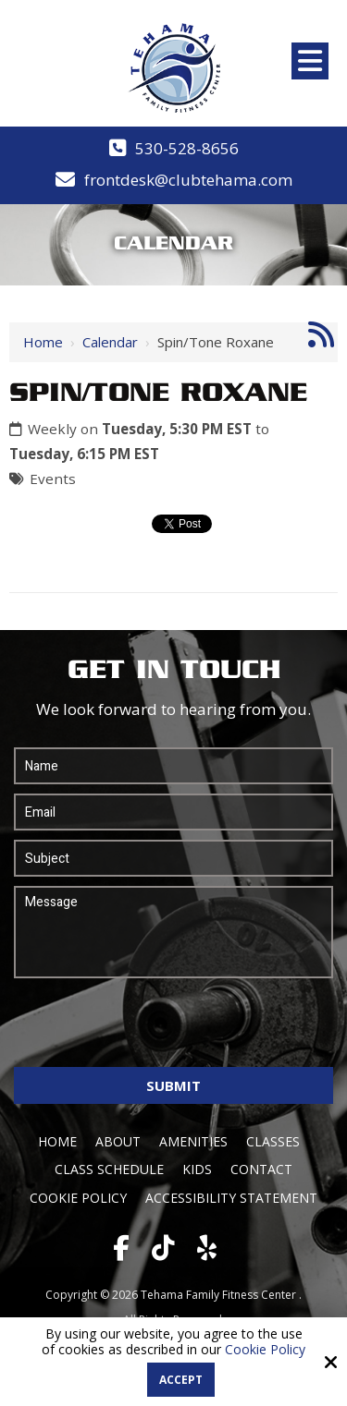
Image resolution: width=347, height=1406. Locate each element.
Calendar (110, 342)
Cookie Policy (265, 1350)
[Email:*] (173, 812)
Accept (181, 1380)
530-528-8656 (187, 148)
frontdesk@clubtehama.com (188, 179)
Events (53, 478)
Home (43, 342)
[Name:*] (173, 765)
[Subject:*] (173, 858)
